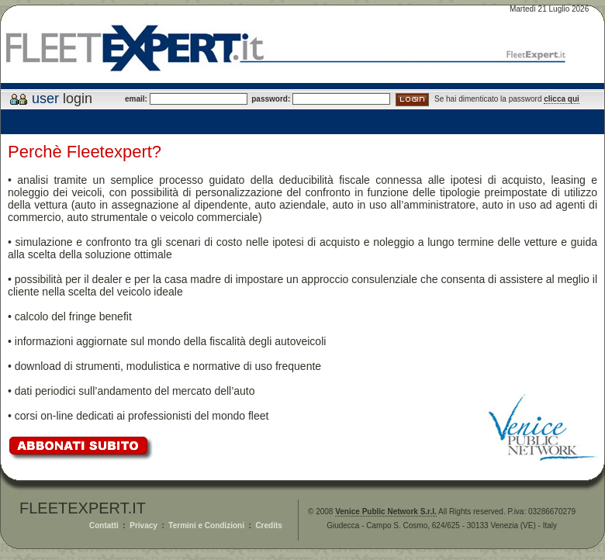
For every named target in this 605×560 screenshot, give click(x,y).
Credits (268, 525)
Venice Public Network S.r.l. (386, 511)
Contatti (104, 525)
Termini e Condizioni (206, 525)
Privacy (143, 525)
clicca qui (561, 99)
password (267, 99)
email (135, 99)
